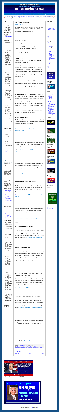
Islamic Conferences (51, 108)
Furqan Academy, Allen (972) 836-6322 (8, 196)
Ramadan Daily (50, 96)
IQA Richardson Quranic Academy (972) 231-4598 (8, 201)
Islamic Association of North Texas (51, 110)
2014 (49, 40)
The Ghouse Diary (9, 17)
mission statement (7, 163)
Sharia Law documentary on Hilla (51, 51)
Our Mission (15, 16)
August (50, 47)
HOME (5, 16)
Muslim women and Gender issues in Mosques (51, 54)
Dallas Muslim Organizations (27, 16)
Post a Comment (18, 351)
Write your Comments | (13, 18)
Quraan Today (50, 97)
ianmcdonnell (31, 407)
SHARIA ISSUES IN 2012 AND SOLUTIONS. (51, 56)
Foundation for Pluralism (36, 17)
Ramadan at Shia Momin (51, 29)
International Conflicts (51, 111)
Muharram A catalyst (51, 28)
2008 (49, 67)
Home (30, 353)
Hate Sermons (50, 112)
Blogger (38, 407)
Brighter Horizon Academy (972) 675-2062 (8, 198)
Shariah (38, 347)
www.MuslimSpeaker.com (8, 36)
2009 (49, 66)
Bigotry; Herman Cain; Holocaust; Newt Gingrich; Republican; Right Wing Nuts (27, 346)
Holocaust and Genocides (28, 17)
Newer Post (17, 353)
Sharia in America (35, 347)
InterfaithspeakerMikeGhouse (19, 347)
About (19, 16)
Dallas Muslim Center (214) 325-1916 (8, 215)
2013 (49, 41)
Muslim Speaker (50, 99)
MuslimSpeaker (25, 347)
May (49, 62)
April (49, 63)
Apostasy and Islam (50, 114)
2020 (49, 33)
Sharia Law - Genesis (51, 27)
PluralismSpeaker (30, 347)
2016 (49, 37)
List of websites (51, 17)
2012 (49, 42)
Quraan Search (50, 98)
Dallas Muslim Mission (51, 26)
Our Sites (21, 16)
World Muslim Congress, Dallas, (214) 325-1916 (8, 208)
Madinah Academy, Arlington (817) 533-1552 (8, 194)
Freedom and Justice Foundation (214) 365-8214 (8, 213)
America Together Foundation (44, 17)
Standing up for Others (16, 17)
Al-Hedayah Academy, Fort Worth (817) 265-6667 (8, 191)
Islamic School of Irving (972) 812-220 (8, 203)
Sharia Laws (49, 95)
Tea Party (41, 347)
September (50, 46)
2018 (49, 36)
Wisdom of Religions (51, 94)
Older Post (42, 353)
